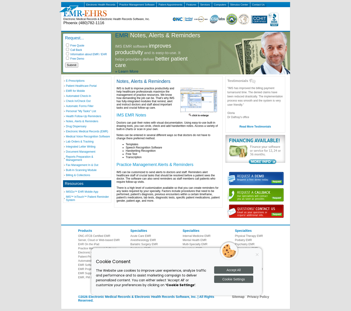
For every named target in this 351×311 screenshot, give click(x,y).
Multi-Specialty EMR (195, 244)
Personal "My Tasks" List (81, 111)
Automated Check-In (78, 96)
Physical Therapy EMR (249, 236)
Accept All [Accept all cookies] (234, 270)
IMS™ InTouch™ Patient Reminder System (87, 198)
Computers (220, 4)
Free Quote (75, 45)
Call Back (74, 50)
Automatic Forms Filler (80, 106)
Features (191, 4)
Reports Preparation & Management (79, 158)
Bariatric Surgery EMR (144, 244)
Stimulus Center (239, 4)
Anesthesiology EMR (143, 240)
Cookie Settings (233, 279)
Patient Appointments (170, 4)
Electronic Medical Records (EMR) (87, 131)
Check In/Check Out (78, 101)
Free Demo (75, 58)
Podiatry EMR (243, 240)
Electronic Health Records (100, 4)
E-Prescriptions (75, 80)
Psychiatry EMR (244, 244)
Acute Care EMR (140, 236)
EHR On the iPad (88, 244)
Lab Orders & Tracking (80, 141)
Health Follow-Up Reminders (83, 116)
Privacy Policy (258, 297)
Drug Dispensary (76, 126)
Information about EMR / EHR (86, 54)
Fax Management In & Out (82, 165)
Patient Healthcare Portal (81, 85)
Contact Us (258, 4)
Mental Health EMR (195, 240)
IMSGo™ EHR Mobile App (82, 191)
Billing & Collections (78, 175)
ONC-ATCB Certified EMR (94, 236)
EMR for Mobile (75, 91)
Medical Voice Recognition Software (88, 136)
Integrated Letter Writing (81, 146)
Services (205, 4)
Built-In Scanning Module (81, 170)
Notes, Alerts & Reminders (82, 121)
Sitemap (238, 297)
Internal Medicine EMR (196, 236)
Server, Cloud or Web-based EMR (99, 240)
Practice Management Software (137, 4)
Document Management (80, 151)
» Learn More (126, 71)
